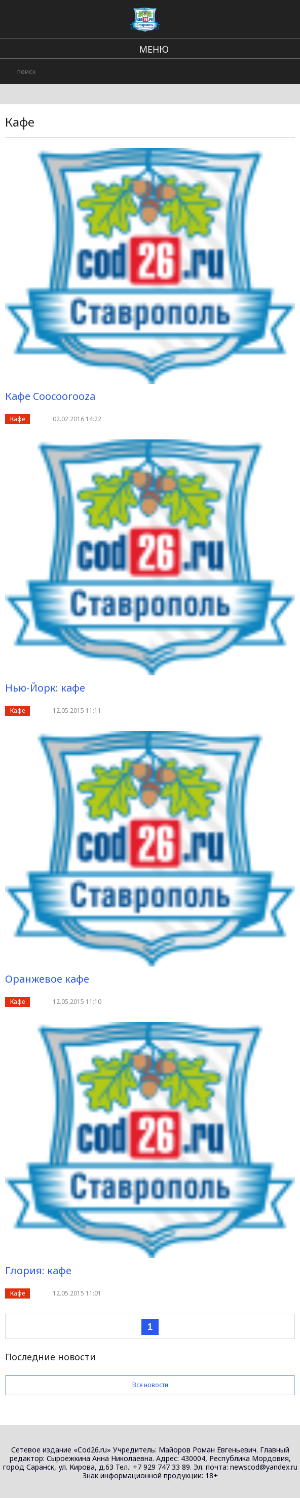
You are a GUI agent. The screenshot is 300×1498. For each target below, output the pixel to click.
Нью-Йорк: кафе (45, 688)
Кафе (17, 419)
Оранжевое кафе (47, 979)
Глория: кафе (38, 1270)
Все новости (150, 1385)
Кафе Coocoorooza (50, 396)
